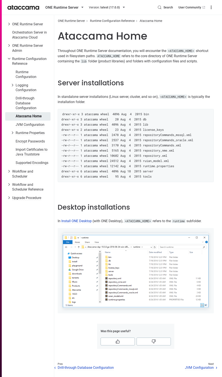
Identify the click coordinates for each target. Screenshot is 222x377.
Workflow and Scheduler (22, 173)
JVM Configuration (30, 125)
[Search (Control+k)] (165, 7)
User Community (192, 7)
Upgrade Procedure (26, 198)
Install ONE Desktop (76, 221)
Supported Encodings (32, 163)
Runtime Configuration (26, 74)
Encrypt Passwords (30, 141)
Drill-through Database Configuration (26, 103)
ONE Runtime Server (27, 24)
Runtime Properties (30, 133)
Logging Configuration (26, 87)
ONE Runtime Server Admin (27, 48)
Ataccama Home (29, 116)
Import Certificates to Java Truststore (31, 151)
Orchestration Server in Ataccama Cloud (29, 34)
